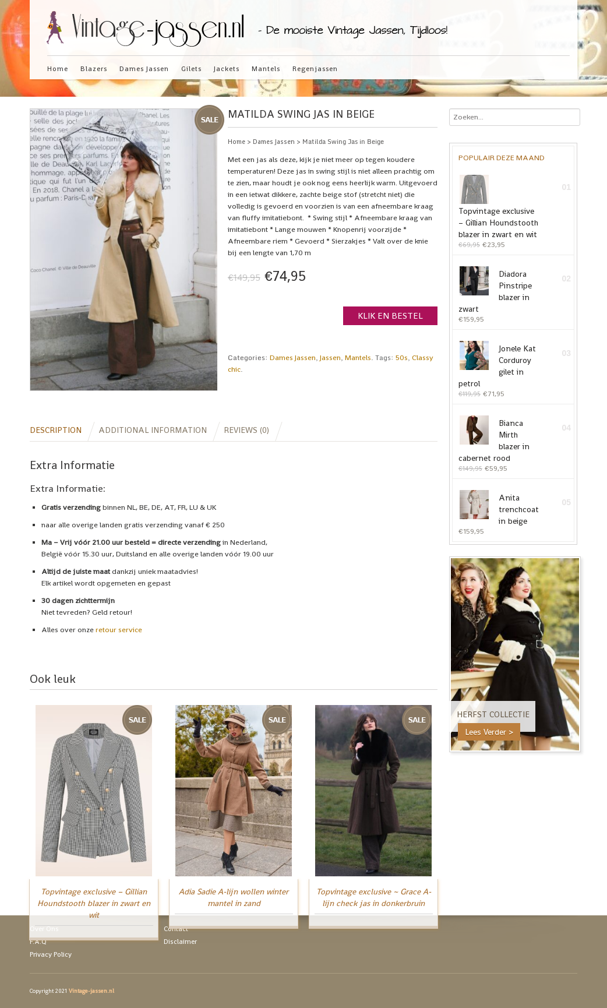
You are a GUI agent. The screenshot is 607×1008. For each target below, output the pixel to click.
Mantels (266, 68)
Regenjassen (315, 68)
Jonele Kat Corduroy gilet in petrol (497, 365)
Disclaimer (180, 941)
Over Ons (44, 928)
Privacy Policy (51, 953)
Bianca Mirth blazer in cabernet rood (494, 439)
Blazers (93, 68)
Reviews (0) (246, 430)
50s (402, 357)
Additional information (152, 430)
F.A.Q (38, 941)
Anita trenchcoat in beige (498, 508)
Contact (176, 928)
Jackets (226, 68)
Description (56, 430)
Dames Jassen (144, 68)
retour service (119, 630)
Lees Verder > (489, 732)
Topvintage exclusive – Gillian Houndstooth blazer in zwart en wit (498, 207)
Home (57, 68)
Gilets (191, 68)
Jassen (330, 357)
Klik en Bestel (390, 315)
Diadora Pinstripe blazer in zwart (495, 290)
